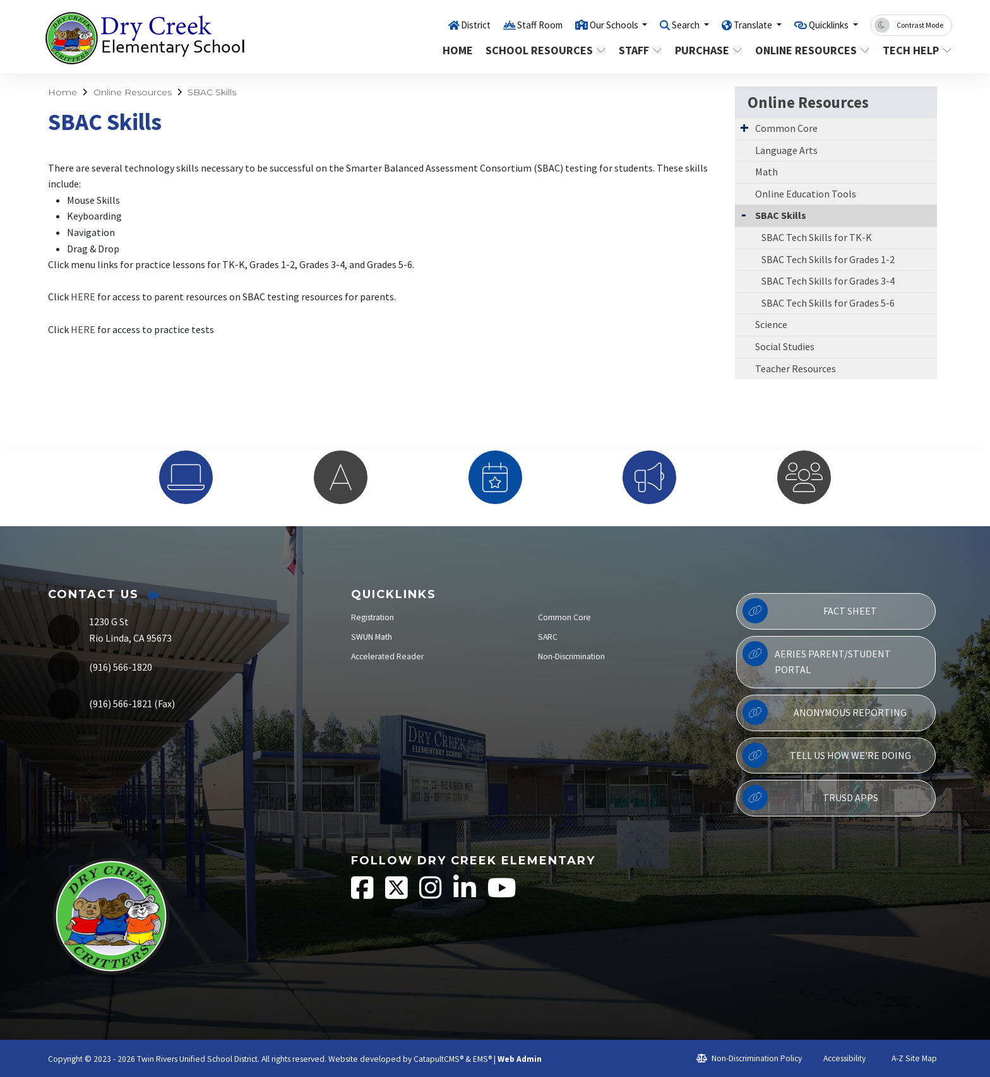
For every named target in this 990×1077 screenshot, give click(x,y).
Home (458, 50)
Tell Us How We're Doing (826, 755)
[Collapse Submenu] (743, 214)
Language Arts (786, 150)
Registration (372, 617)
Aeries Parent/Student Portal (816, 658)
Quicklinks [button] (824, 25)
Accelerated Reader (387, 656)
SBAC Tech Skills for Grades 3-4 (828, 280)
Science (771, 324)
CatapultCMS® (438, 1059)
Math (766, 171)
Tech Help (914, 50)
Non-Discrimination (571, 656)
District (437, 25)
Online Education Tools (805, 193)
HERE (83, 296)
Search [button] (666, 25)
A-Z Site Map (907, 1058)
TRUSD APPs (810, 797)
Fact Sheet (809, 610)
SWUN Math (371, 637)
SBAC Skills (212, 92)
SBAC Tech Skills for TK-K (816, 237)
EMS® (482, 1059)
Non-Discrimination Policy (749, 1058)
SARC (548, 637)
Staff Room (505, 25)
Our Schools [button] (587, 25)
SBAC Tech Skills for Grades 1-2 (828, 259)
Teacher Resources (795, 368)
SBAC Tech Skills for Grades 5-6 (828, 303)
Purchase (708, 50)
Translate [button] (739, 25)
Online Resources (809, 50)
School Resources (542, 50)
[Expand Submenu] (744, 127)
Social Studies (784, 346)
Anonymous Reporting (824, 712)
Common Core (786, 128)
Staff (640, 50)
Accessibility (839, 1058)
